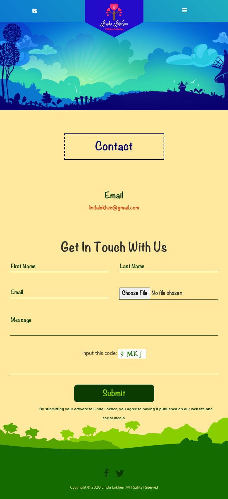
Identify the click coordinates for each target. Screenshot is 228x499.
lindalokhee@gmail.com (114, 207)
